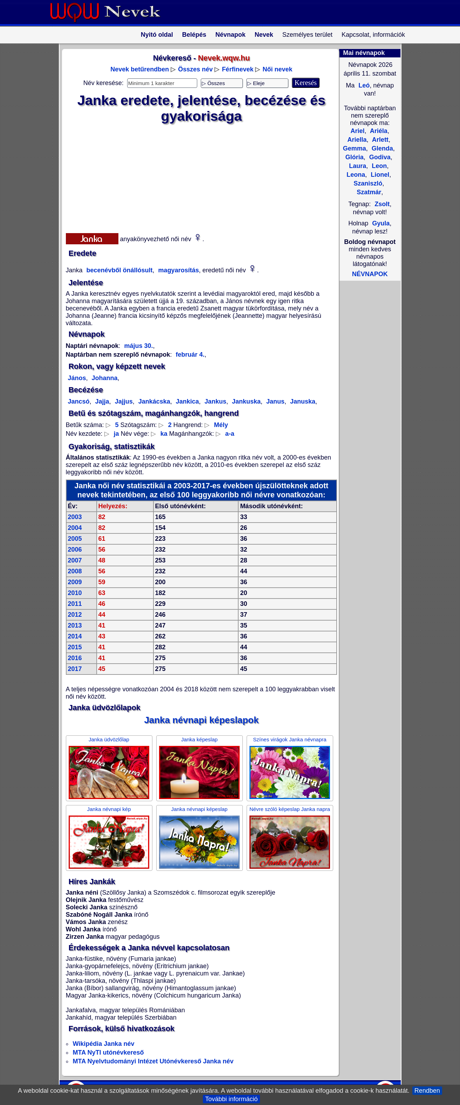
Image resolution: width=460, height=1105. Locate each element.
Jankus (214, 401)
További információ (231, 1099)
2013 (75, 625)
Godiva (379, 157)
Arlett (380, 139)
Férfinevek (237, 69)
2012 (75, 614)
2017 (75, 668)
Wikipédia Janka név (104, 1043)
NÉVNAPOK (370, 274)
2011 (75, 603)
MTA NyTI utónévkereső (108, 1052)
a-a (229, 433)
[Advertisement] (197, 177)
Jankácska (153, 401)
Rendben (427, 1090)
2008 (75, 571)
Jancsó (79, 401)
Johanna (104, 378)
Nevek (264, 34)
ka (163, 433)
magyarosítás (178, 270)
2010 (75, 592)
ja (116, 433)
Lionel (379, 174)
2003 (75, 516)
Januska (301, 401)
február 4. (190, 354)
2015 (75, 647)
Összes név (195, 69)
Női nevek (277, 69)
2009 (75, 582)
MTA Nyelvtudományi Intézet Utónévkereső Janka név (153, 1061)
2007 (75, 560)
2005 (75, 538)
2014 (75, 636)
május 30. (138, 345)
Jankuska (245, 401)
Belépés (194, 34)
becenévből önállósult (119, 270)
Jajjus (123, 401)
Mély (221, 424)
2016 (75, 658)
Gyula (381, 223)
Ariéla (378, 130)
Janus (274, 401)
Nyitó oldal (157, 34)
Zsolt (382, 204)
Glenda (381, 148)
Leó (363, 85)
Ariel (357, 130)
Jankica (186, 401)
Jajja (101, 401)
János (77, 378)
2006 (75, 549)
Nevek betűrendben (139, 69)
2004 (75, 527)
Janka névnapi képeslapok (201, 720)
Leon (378, 165)
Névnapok (230, 34)
